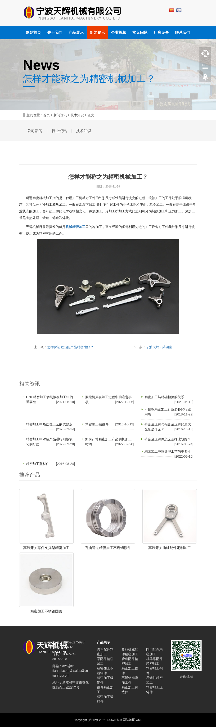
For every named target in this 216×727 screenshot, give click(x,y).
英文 (178, 10)
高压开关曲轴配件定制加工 (169, 548)
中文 (171, 10)
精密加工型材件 (37, 464)
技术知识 (77, 115)
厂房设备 (161, 33)
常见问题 (140, 33)
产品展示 (76, 33)
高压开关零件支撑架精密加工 (46, 548)
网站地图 (129, 720)
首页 (46, 115)
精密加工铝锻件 (96, 424)
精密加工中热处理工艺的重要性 (167, 451)
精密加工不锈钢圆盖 (46, 611)
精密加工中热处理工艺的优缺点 (49, 424)
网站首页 (33, 33)
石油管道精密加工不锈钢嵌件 (108, 548)
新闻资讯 (97, 33)
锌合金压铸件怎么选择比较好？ (167, 439)
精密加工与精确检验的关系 (164, 397)
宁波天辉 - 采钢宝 (159, 347)
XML (139, 720)
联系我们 (182, 33)
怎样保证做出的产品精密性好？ (70, 347)
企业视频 (118, 33)
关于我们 (54, 33)
